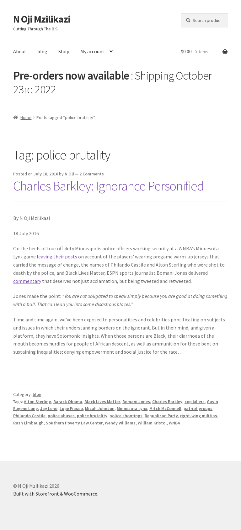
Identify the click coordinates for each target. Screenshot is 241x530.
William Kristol (152, 423)
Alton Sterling (37, 401)
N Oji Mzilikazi (41, 19)
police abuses (61, 415)
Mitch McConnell (165, 408)
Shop (63, 51)
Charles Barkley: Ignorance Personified (108, 186)
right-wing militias (198, 415)
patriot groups (198, 408)
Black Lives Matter (102, 401)
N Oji (69, 174)
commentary (27, 281)
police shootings (126, 415)
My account (92, 51)
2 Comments (91, 174)
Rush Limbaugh (28, 423)
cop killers (195, 401)
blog (42, 51)
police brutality (92, 415)
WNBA (174, 423)
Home (25, 117)
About (19, 51)
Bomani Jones (136, 401)
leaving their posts (57, 256)
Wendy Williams (120, 423)
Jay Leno (48, 408)
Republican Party (161, 415)
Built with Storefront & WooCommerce (55, 494)
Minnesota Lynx (132, 408)
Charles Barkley (167, 401)
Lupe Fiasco (71, 408)
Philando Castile (29, 415)
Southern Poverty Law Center (74, 423)
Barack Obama (67, 401)
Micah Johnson (100, 408)
